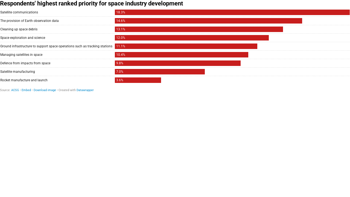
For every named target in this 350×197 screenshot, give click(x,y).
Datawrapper (85, 90)
